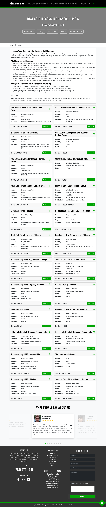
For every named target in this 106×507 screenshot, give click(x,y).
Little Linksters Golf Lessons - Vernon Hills (29, 332)
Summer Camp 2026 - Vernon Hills (25, 354)
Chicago (41, 31)
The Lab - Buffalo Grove (65, 354)
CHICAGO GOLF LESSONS (52, 470)
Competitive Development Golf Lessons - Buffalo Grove (72, 133)
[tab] (45, 443)
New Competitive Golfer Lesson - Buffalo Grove (28, 160)
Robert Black (52, 478)
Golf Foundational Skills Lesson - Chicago (72, 210)
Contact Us (53, 459)
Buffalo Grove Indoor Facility (52, 480)
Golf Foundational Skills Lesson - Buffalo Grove (28, 108)
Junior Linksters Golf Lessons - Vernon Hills (73, 332)
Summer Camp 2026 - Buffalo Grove (70, 185)
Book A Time (52, 461)
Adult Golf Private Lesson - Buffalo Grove (28, 185)
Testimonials (52, 457)
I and (79, 483)
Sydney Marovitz (52, 476)
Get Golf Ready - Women (65, 284)
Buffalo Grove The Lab (53, 487)
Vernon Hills (52, 31)
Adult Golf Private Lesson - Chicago (26, 235)
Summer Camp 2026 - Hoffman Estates (71, 379)
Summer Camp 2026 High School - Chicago (29, 259)
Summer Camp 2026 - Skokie (23, 379)
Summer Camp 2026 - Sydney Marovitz (27, 284)
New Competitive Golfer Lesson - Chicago (72, 235)
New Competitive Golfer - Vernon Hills (71, 309)
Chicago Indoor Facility (53, 474)
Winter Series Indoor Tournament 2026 (71, 158)
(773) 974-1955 (24, 469)
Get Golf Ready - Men (20, 309)
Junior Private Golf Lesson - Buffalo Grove (72, 107)
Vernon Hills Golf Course (52, 484)
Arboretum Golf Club (52, 485)
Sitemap (52, 463)
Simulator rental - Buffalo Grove (24, 132)
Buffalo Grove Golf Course (52, 482)
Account (83, 3)
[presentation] (82, 489)
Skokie (63, 31)
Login (52, 465)
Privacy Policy (84, 483)
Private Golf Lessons (52, 455)
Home (11, 45)
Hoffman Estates (76, 31)
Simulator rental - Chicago (22, 210)
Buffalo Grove (29, 31)
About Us (52, 453)
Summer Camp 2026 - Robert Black (70, 259)
